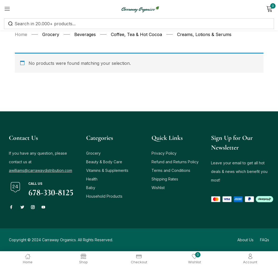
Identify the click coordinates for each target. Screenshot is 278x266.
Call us (35, 184)
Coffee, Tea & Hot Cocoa (136, 34)
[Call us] (15, 187)
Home (21, 34)
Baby (90, 187)
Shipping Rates (165, 179)
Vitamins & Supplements (107, 170)
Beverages (85, 34)
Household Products (104, 196)
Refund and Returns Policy (175, 161)
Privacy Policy (164, 153)
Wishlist (158, 187)
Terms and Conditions (171, 170)
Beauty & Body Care (104, 161)
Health (91, 179)
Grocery (50, 34)
